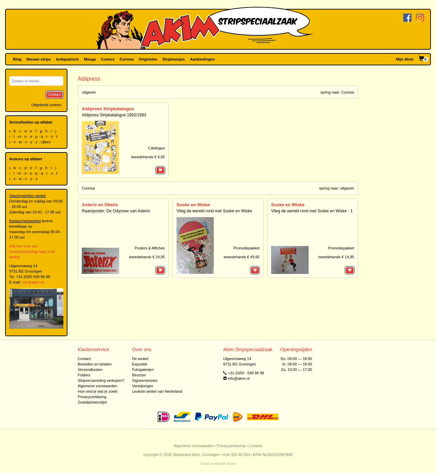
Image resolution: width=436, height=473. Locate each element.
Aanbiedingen (202, 59)
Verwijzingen (142, 386)
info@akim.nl (33, 282)
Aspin (231, 463)
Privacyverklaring (92, 397)
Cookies (255, 446)
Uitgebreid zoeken (46, 105)
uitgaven (89, 92)
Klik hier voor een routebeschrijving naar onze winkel (32, 251)
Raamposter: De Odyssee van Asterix (116, 211)
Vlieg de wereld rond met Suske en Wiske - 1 (312, 211)
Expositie (139, 364)
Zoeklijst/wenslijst (92, 402)
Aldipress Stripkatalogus (108, 108)
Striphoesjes (173, 59)
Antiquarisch (67, 59)
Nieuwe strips (39, 59)
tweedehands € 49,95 (242, 257)
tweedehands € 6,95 (148, 157)
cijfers (46, 142)
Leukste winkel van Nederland (157, 391)
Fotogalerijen (143, 370)
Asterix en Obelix (100, 204)
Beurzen (139, 375)
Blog (17, 59)
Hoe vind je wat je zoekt (97, 391)
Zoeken (54, 95)
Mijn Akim (405, 59)
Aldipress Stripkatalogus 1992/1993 (114, 115)
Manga (90, 59)
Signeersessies (145, 380)
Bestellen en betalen (95, 364)
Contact (84, 359)
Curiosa (127, 59)
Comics (107, 59)
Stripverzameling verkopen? (101, 380)
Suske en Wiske (193, 204)
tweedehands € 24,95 (147, 257)
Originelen (148, 59)
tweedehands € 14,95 (336, 257)
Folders (84, 375)
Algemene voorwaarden (97, 386)
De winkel (140, 359)
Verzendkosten (90, 370)
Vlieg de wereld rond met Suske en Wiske (214, 211)
